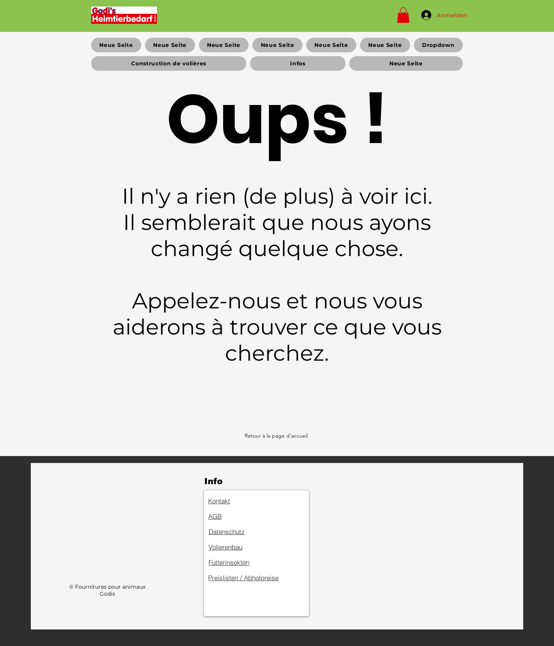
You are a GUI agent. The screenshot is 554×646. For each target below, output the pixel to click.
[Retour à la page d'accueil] (277, 435)
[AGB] (235, 516)
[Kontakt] (235, 501)
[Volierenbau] (236, 547)
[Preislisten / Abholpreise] (255, 578)
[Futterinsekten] (236, 562)
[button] (403, 15)
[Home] (124, 15)
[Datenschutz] (236, 531)
